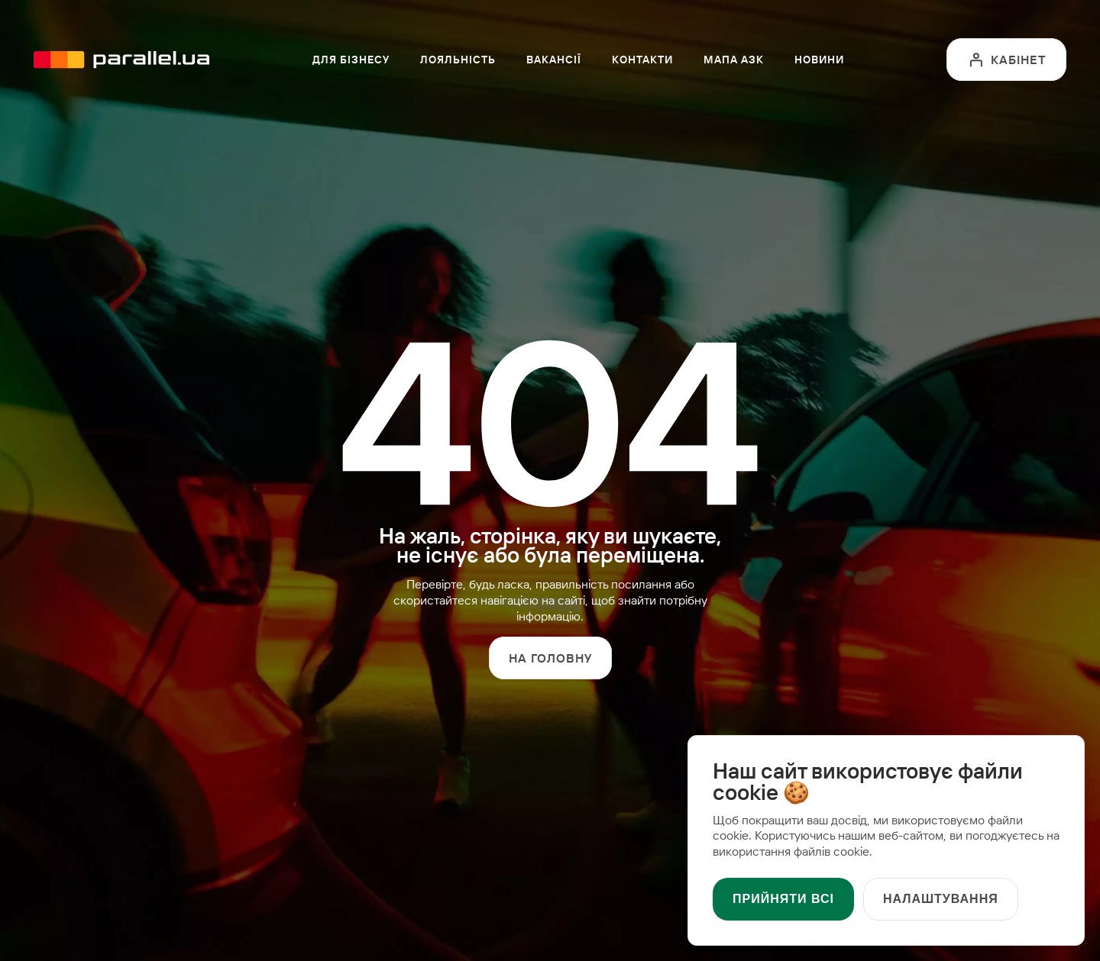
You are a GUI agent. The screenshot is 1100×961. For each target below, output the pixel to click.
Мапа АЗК (734, 59)
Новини (819, 59)
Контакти (642, 59)
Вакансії (553, 59)
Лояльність (458, 59)
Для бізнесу (351, 59)
